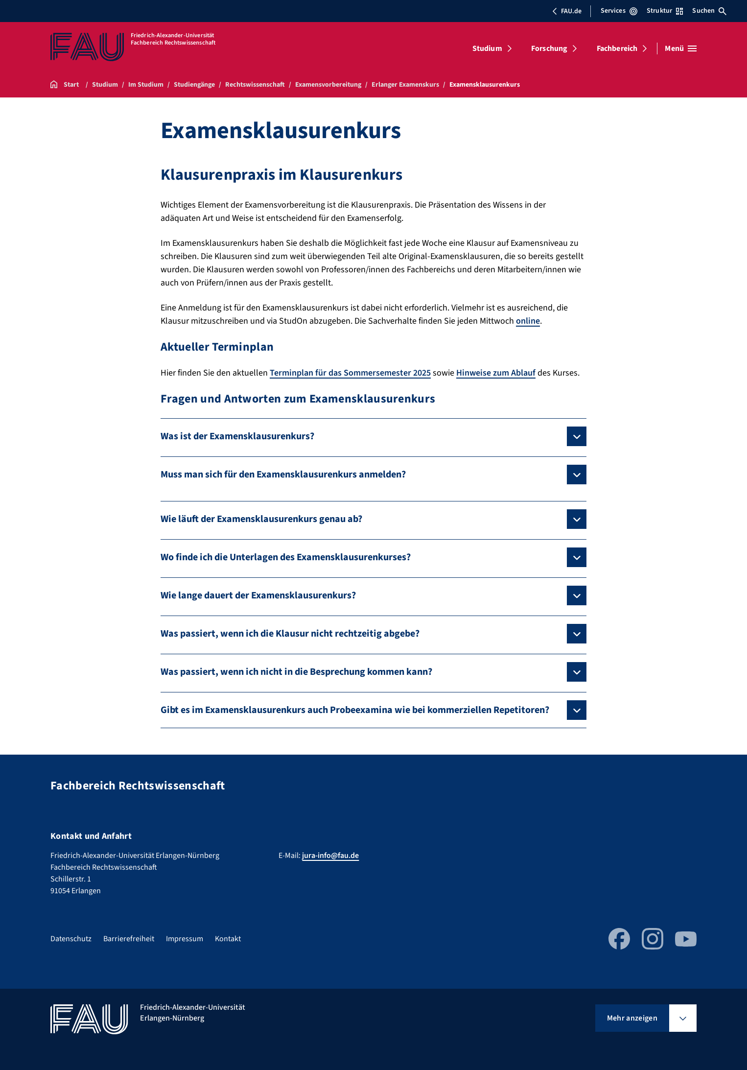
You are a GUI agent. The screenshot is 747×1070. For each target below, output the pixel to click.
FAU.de (567, 11)
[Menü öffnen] (681, 48)
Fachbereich (617, 48)
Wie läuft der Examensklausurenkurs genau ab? (261, 519)
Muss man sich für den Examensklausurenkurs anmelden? (283, 474)
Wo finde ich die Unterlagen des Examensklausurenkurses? (286, 557)
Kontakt (228, 938)
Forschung (549, 48)
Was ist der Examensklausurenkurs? (237, 436)
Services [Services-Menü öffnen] (619, 11)
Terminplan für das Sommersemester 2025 (350, 373)
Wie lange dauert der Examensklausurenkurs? (258, 595)
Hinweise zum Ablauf (496, 373)
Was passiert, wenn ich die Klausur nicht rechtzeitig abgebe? (290, 634)
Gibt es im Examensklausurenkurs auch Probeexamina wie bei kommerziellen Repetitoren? (355, 710)
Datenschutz (71, 938)
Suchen (709, 11)
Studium (487, 48)
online (528, 321)
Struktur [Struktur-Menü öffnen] (665, 11)
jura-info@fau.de (330, 855)
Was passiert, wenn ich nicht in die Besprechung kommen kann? (296, 672)
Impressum (184, 938)
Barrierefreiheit (128, 938)
